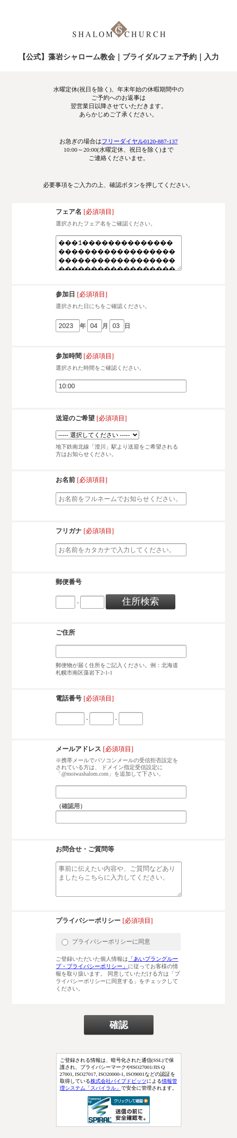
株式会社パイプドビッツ (118, 1092)
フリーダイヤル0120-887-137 (140, 141)
